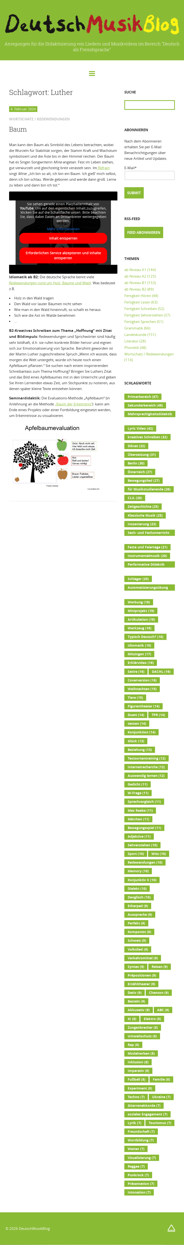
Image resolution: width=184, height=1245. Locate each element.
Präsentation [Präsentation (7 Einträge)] (141, 1184)
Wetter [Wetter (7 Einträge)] (136, 1149)
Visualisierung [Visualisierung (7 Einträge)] (142, 1158)
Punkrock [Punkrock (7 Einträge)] (138, 1175)
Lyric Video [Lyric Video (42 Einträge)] (140, 428)
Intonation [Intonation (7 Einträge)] (139, 1192)
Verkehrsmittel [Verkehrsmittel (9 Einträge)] (143, 958)
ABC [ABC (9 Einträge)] (163, 1010)
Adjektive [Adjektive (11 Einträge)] (139, 836)
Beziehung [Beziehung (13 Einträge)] (140, 750)
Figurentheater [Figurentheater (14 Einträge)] (144, 706)
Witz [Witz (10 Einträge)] (158, 854)
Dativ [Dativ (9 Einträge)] (135, 993)
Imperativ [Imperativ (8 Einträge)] (138, 1071)
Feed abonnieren (143, 232)
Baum (18, 129)
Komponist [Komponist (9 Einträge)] (139, 932)
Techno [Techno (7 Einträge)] (136, 1097)
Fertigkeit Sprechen (140, 321)
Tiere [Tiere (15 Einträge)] (135, 697)
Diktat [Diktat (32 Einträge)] (136, 446)
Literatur (131, 341)
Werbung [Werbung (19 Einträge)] (139, 602)
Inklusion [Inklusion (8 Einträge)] (138, 1062)
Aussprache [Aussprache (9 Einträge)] (140, 914)
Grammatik (133, 328)
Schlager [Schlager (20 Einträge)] (138, 579)
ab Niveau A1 (135, 269)
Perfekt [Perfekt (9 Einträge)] (136, 923)
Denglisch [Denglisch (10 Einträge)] (139, 897)
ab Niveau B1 (135, 282)
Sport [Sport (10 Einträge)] (136, 854)
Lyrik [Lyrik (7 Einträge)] (134, 1123)
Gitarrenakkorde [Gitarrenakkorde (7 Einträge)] (144, 1105)
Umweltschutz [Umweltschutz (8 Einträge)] (142, 1036)
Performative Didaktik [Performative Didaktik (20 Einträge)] (146, 565)
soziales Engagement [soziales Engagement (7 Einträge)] (147, 1114)
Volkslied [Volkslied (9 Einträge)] (138, 949)
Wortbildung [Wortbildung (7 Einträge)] (141, 1140)
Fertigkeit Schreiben (140, 308)
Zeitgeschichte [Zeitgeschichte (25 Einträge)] (143, 506)
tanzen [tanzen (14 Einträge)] (137, 723)
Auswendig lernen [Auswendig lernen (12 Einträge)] (146, 776)
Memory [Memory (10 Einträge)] (138, 871)
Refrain (103, 167)
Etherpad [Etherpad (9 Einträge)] (138, 906)
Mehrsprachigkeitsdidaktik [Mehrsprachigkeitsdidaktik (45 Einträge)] (150, 414)
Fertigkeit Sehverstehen (143, 315)
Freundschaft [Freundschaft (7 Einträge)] (141, 1131)
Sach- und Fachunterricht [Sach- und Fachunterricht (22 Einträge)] (148, 533)
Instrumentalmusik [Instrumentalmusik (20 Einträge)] (147, 556)
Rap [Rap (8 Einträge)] (133, 1045)
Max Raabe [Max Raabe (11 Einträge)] (140, 810)
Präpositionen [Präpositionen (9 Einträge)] (142, 975)
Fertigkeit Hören (137, 295)
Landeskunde (135, 334)
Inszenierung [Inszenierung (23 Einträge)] (142, 524)
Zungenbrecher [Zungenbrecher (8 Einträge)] (143, 1027)
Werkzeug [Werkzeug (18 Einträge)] (139, 628)
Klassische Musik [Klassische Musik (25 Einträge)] (145, 515)
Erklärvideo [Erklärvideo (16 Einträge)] (141, 663)
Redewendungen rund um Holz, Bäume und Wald (50, 282)
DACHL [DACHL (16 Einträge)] (161, 671)
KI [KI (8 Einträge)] (132, 1019)
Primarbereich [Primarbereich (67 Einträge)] (143, 397)
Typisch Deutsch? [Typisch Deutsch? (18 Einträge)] (145, 637)
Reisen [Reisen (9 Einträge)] (160, 967)
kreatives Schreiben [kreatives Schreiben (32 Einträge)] (147, 437)
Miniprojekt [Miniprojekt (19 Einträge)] (141, 611)
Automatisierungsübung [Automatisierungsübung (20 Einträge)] (148, 588)
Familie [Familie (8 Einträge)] (161, 1079)
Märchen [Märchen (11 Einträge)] (138, 819)
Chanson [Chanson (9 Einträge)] (159, 993)
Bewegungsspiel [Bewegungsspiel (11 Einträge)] (144, 828)
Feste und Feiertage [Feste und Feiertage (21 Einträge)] (147, 547)
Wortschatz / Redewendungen (149, 354)
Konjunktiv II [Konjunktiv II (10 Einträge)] (142, 880)
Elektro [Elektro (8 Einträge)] (152, 1019)
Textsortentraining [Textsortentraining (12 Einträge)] (147, 758)
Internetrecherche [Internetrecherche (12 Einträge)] (146, 767)
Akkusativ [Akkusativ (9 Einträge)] (139, 1010)
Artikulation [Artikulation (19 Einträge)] (141, 619)
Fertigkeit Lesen (137, 302)
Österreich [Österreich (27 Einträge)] (140, 472)
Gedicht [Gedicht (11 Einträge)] (138, 784)
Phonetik (131, 347)
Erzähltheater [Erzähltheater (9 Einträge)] (141, 984)
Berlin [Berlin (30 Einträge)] (136, 463)
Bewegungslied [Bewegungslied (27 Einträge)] (144, 480)
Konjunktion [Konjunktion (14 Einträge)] (141, 732)
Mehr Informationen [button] (63, 229)
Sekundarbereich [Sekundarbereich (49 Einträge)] (145, 405)
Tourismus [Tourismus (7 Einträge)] (160, 1123)
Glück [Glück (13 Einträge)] (136, 741)
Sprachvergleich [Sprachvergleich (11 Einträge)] (144, 801)
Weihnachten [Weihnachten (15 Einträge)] (142, 689)
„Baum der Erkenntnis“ (73, 404)
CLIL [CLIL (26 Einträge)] (135, 498)
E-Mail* (149, 172)
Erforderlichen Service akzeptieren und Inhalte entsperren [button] (63, 255)
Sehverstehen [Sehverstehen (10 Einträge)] (142, 845)
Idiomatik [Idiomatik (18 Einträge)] (139, 645)
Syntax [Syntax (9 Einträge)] (136, 967)
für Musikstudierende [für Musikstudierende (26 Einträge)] (149, 489)
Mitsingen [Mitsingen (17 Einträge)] (139, 654)
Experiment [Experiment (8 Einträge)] (140, 1088)
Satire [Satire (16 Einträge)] (136, 671)
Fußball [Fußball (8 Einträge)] (136, 1079)
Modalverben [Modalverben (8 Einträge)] (141, 1053)
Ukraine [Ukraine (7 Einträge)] (161, 1097)
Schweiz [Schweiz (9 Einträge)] (137, 940)
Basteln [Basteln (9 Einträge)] (136, 1001)
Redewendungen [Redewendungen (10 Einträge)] (145, 862)
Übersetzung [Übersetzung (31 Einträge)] (142, 454)
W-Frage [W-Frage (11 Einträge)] (138, 793)
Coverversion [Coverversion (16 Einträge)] (142, 680)
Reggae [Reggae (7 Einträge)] (136, 1166)
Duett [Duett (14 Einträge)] (136, 715)
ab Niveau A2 (135, 276)
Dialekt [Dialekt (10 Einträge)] (137, 888)
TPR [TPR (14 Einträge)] (158, 715)
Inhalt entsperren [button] (63, 238)
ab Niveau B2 (135, 289)
